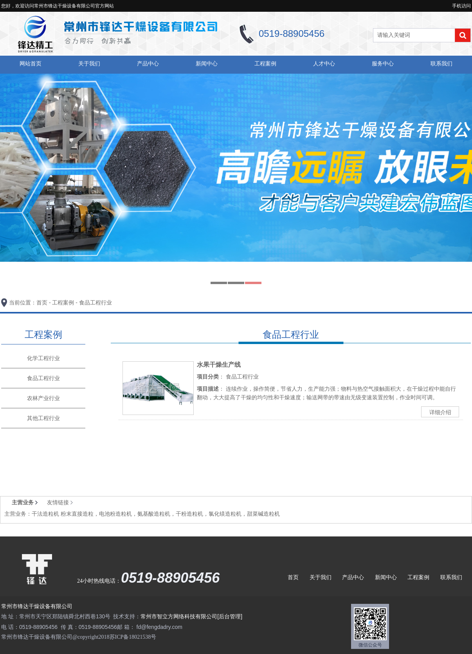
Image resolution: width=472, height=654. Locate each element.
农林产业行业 (43, 398)
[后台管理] (229, 616)
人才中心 (324, 63)
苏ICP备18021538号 (133, 637)
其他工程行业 (43, 418)
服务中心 (383, 63)
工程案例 (265, 63)
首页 (41, 302)
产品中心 (148, 63)
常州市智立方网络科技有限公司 (179, 616)
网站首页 (30, 63)
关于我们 (89, 63)
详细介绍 (440, 412)
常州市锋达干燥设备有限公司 (36, 606)
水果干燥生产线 (219, 364)
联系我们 (441, 63)
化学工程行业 (43, 358)
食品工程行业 (95, 302)
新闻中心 (207, 63)
